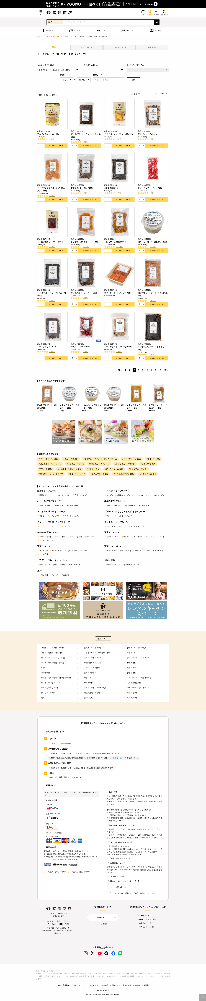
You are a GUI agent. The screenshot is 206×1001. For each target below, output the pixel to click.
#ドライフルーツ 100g (131, 459)
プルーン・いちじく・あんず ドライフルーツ (125, 511)
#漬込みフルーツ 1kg (99, 474)
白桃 (75, 495)
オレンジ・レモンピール (131, 537)
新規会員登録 (64, 743)
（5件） (52, 196)
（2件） (85, 193)
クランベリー (43, 506)
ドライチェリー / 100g (46, 347)
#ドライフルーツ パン (138, 469)
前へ (120, 370)
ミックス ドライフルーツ (116, 522)
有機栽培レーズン (122, 495)
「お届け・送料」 (118, 758)
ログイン (52, 743)
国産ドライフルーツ (46, 491)
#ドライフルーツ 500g (48, 459)
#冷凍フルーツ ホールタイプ (51, 474)
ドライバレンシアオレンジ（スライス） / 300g (52, 189)
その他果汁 (64, 575)
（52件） (153, 301)
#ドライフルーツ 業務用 (125, 464)
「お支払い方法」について (79, 872)
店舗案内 (136, 985)
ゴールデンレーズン (140, 495)
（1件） (52, 139)
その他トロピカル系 (70, 516)
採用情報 (145, 985)
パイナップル (53, 516)
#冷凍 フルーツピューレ (99, 464)
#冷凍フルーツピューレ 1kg (69, 469)
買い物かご (53, 754)
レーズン (108, 495)
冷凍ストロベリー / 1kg (81, 347)
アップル (65, 526)
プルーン (108, 516)
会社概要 (103, 924)
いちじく (118, 516)
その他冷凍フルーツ (46, 554)
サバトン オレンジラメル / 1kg (118, 293)
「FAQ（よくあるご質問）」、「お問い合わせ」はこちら (130, 893)
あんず (83, 495)
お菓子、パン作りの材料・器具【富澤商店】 (53, 37)
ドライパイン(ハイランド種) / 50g (118, 134)
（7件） (152, 139)
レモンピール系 (128, 506)
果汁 (39, 571)
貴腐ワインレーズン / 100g (82, 188)
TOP (59, 985)
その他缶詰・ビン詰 (130, 565)
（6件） (85, 142)
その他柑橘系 (143, 506)
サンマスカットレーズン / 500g (84, 293)
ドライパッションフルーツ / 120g (118, 347)
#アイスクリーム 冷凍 (114, 469)
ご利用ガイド (143, 916)
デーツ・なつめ (75, 537)
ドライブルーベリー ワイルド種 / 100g (52, 294)
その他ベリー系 (71, 506)
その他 (160, 537)
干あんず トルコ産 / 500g (115, 242)
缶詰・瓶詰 (109, 560)
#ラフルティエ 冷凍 (148, 474)
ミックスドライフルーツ (114, 526)
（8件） (52, 301)
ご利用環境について (116, 876)
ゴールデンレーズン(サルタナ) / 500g (86, 135)
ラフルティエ (110, 551)
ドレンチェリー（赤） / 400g (150, 188)
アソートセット (44, 537)
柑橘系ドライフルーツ (115, 501)
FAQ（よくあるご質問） (147, 919)
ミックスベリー (70, 551)
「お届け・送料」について (55, 872)
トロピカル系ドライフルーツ (51, 511)
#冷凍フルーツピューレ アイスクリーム (100, 459)
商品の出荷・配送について (59, 768)
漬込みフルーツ (111, 532)
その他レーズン (157, 495)
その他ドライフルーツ (47, 540)
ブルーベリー (57, 506)
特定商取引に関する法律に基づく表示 (116, 985)
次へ (166, 370)
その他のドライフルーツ (49, 532)
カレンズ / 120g (111, 188)
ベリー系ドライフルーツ (49, 501)
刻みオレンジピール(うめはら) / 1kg (153, 294)
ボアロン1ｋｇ (124, 551)
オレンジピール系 (112, 506)
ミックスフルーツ (112, 537)
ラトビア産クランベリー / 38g (50, 242)
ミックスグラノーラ (135, 526)
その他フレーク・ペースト (69, 565)
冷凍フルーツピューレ (115, 546)
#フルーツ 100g (45, 469)
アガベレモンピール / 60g (48, 134)
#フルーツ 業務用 (70, 459)
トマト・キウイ (60, 537)
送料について (66, 754)
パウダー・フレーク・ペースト (52, 560)
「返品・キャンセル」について (120, 858)
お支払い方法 (78, 768)
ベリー (146, 551)
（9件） (119, 193)
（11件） (119, 247)
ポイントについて (82, 754)
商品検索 (66, 985)
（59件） (153, 355)
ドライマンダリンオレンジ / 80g (84, 242)
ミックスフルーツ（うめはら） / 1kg (153, 348)
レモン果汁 (42, 575)
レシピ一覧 (76, 985)
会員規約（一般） (145, 923)
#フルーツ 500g (153, 459)
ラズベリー (42, 551)
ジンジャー (88, 537)
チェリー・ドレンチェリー (48, 526)
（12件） (153, 247)
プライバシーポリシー (147, 927)
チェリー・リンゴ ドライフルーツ (53, 522)
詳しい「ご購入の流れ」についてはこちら (65, 777)
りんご (68, 495)
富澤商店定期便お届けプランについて (106, 754)
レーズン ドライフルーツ (116, 491)
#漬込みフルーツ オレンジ (50, 464)
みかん (59, 495)
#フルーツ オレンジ (77, 474)
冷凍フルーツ (43, 546)
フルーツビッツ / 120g (147, 134)
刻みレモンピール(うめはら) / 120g (152, 242)
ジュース (53, 575)
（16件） (86, 247)
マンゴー (41, 516)
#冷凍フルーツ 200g (75, 464)
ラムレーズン (149, 537)
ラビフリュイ (157, 551)
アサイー (136, 551)
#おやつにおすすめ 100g (124, 474)
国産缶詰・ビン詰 (112, 565)
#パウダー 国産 (93, 469)
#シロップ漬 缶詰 (148, 464)
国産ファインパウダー (47, 565)
